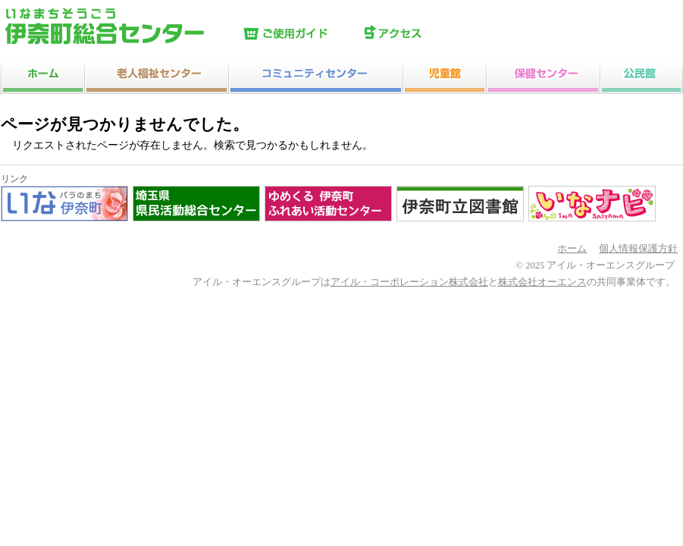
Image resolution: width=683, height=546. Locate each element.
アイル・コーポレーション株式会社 (409, 282)
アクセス (421, 34)
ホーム (572, 248)
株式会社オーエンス (542, 282)
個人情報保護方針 (638, 248)
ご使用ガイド (300, 34)
